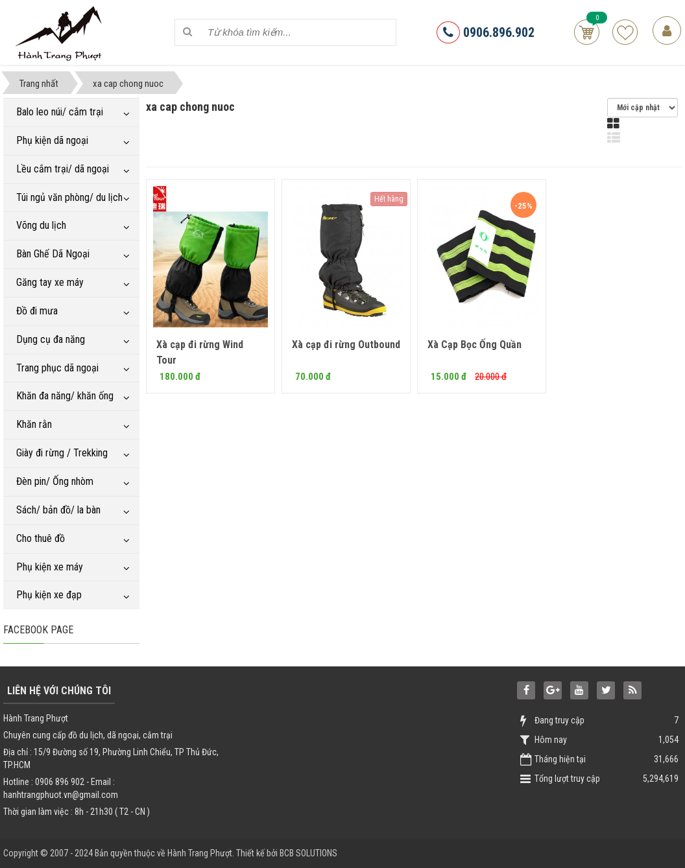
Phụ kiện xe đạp (49, 595)
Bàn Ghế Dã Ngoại (53, 254)
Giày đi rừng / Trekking (62, 453)
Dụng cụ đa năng (50, 339)
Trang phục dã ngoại (57, 368)
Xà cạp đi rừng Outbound (346, 344)
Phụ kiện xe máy (49, 567)
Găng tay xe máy (50, 282)
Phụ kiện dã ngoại (52, 140)
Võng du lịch (41, 225)
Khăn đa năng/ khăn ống (65, 396)
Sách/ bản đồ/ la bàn (58, 510)
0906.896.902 (486, 32)
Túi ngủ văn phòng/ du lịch (69, 197)
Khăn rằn (34, 424)
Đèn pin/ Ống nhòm (54, 481)
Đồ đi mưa (37, 311)
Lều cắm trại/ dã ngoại (62, 169)
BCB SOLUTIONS (308, 853)
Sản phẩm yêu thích (625, 32)
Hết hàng (388, 199)
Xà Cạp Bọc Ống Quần (474, 344)
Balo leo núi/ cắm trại (59, 112)
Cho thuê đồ (40, 538)
